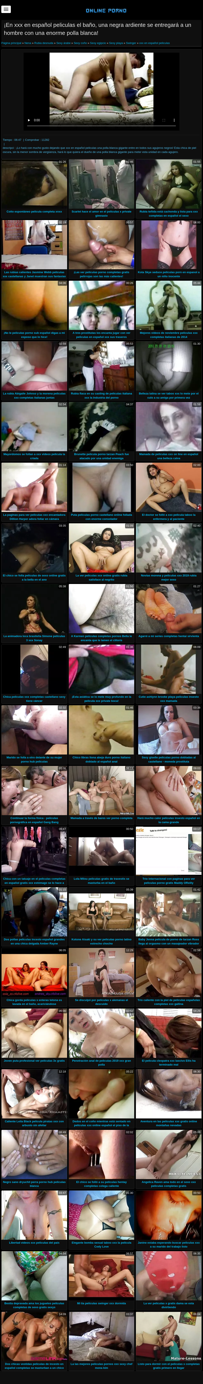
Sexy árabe (63, 43)
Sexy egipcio (98, 43)
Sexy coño (80, 43)
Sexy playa (116, 43)
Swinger (131, 43)
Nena (27, 43)
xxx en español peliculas (154, 43)
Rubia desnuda (43, 43)
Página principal (11, 43)
